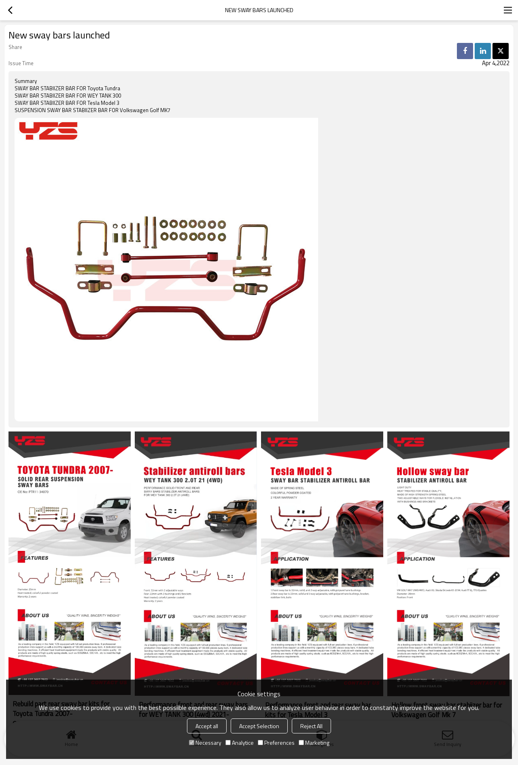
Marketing (314, 742)
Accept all (206, 726)
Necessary (205, 742)
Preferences (276, 742)
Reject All (311, 726)
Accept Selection (259, 726)
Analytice (239, 742)
